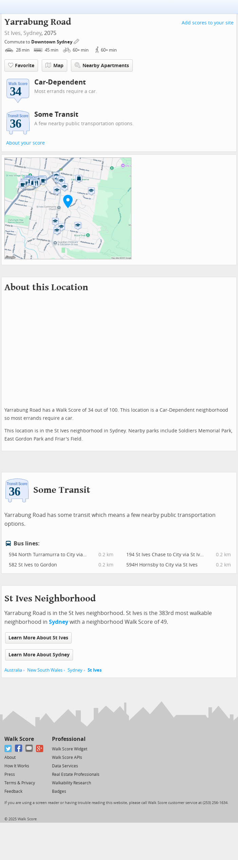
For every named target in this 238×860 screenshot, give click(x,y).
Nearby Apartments (102, 65)
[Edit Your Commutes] (76, 41)
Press (9, 774)
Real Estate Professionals (75, 774)
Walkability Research (71, 783)
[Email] (29, 748)
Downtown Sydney (52, 41)
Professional (69, 739)
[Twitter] (8, 748)
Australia (13, 670)
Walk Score (19, 739)
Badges (59, 791)
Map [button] (54, 65)
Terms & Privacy (19, 783)
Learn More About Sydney (39, 655)
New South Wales (44, 670)
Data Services (65, 766)
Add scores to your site (208, 23)
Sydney (32, 33)
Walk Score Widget (69, 749)
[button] (68, 201)
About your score (25, 143)
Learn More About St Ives (38, 638)
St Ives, (13, 33)
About (10, 757)
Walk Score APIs (67, 757)
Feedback (13, 791)
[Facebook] (19, 748)
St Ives (95, 670)
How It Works (16, 766)
